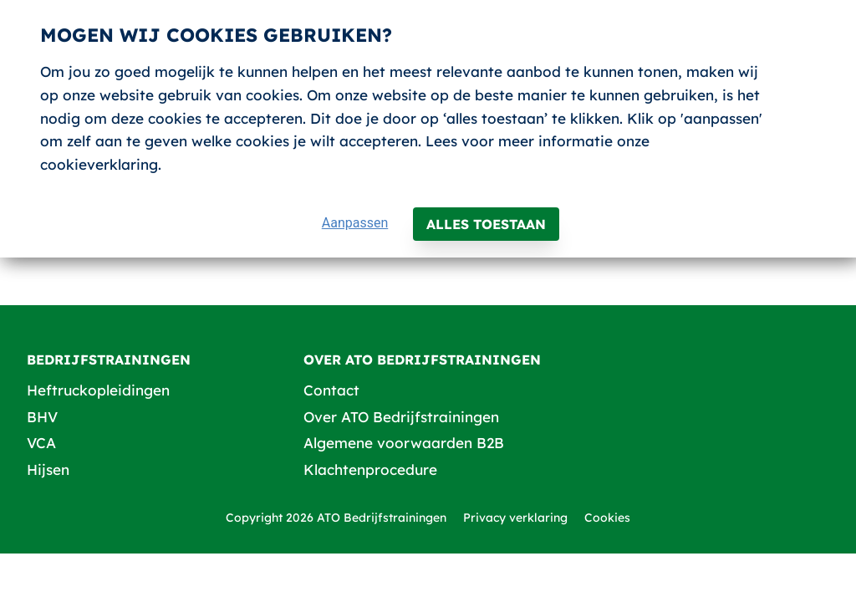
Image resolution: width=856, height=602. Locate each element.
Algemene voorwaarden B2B (403, 443)
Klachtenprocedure (370, 469)
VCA (41, 443)
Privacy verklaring (515, 517)
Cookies (607, 517)
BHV (42, 417)
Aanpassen (355, 223)
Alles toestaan (486, 224)
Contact (331, 390)
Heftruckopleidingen (98, 390)
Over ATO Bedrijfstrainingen (401, 417)
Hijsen (48, 469)
